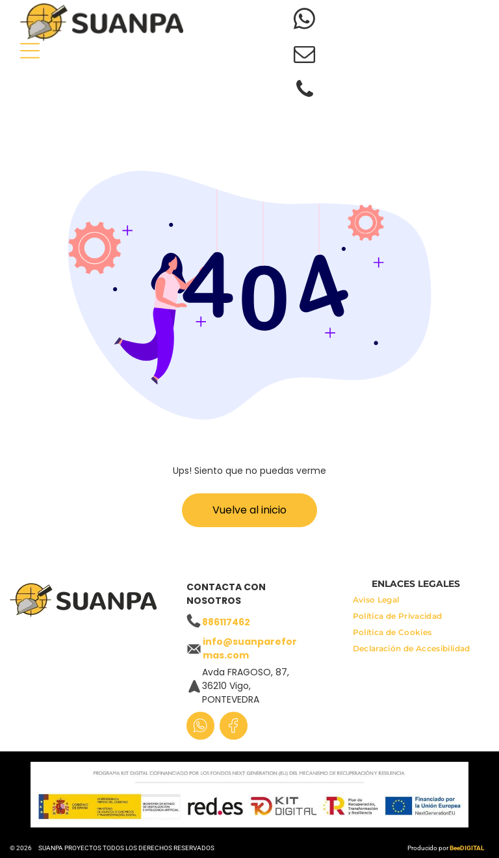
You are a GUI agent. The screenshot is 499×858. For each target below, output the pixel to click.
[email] (304, 55)
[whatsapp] (304, 20)
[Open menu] (30, 50)
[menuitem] (376, 603)
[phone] (304, 91)
